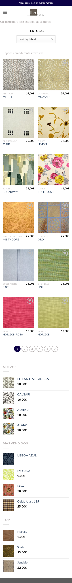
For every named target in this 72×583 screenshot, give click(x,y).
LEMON (42, 144)
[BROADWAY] (18, 169)
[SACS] (18, 265)
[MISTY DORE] (18, 217)
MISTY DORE (11, 239)
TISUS (6, 144)
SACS (6, 287)
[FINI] (53, 265)
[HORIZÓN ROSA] (18, 312)
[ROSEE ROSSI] (53, 169)
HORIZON (44, 334)
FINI (40, 287)
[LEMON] (53, 122)
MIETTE (7, 96)
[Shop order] (36, 39)
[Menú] (5, 12)
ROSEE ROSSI (46, 191)
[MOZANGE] (53, 74)
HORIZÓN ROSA (13, 334)
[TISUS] (18, 122)
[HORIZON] (53, 312)
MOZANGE (44, 96)
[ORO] (53, 217)
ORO (41, 239)
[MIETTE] (18, 74)
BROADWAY (10, 191)
